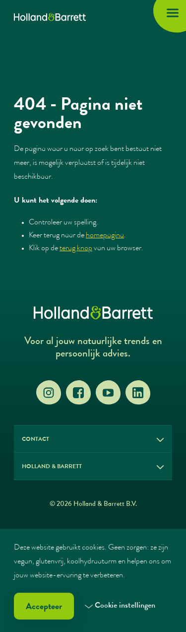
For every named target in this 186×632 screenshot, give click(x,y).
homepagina (105, 236)
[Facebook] (78, 392)
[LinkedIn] (137, 392)
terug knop (76, 249)
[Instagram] (48, 392)
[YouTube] (108, 392)
